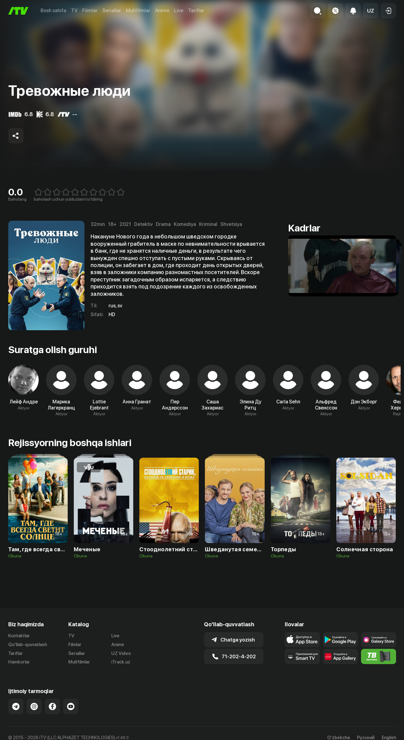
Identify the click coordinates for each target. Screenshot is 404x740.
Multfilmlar (138, 10)
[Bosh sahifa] (18, 11)
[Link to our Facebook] (52, 706)
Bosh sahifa (53, 10)
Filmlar (90, 10)
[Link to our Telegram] (15, 706)
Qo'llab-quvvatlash (27, 644)
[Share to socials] (15, 135)
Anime (162, 10)
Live (178, 10)
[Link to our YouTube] (70, 706)
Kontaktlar (19, 635)
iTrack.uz (120, 662)
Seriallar (111, 10)
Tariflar (196, 10)
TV (74, 10)
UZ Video (121, 653)
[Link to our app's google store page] (340, 639)
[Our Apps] (302, 656)
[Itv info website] (378, 656)
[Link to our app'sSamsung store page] (378, 639)
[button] (370, 10)
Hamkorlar (19, 662)
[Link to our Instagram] (34, 706)
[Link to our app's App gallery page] (340, 656)
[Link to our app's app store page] (302, 639)
